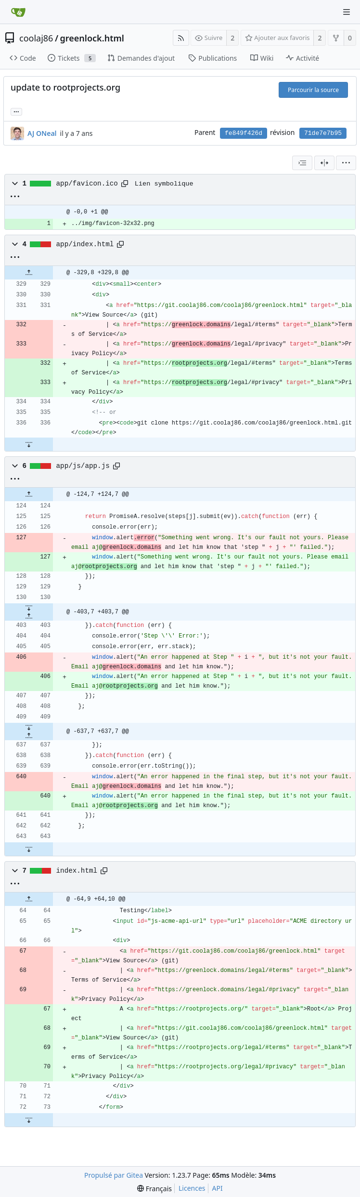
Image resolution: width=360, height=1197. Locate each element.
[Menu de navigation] (346, 12)
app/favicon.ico (87, 183)
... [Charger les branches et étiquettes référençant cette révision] (16, 111)
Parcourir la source (313, 90)
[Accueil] (18, 12)
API (217, 1188)
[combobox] (302, 163)
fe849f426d (243, 133)
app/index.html (85, 244)
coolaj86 (36, 38)
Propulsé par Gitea (113, 1175)
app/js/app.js (83, 466)
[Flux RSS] (181, 38)
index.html (77, 871)
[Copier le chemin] (124, 183)
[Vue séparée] (324, 163)
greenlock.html (92, 38)
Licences (192, 1188)
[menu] (346, 163)
